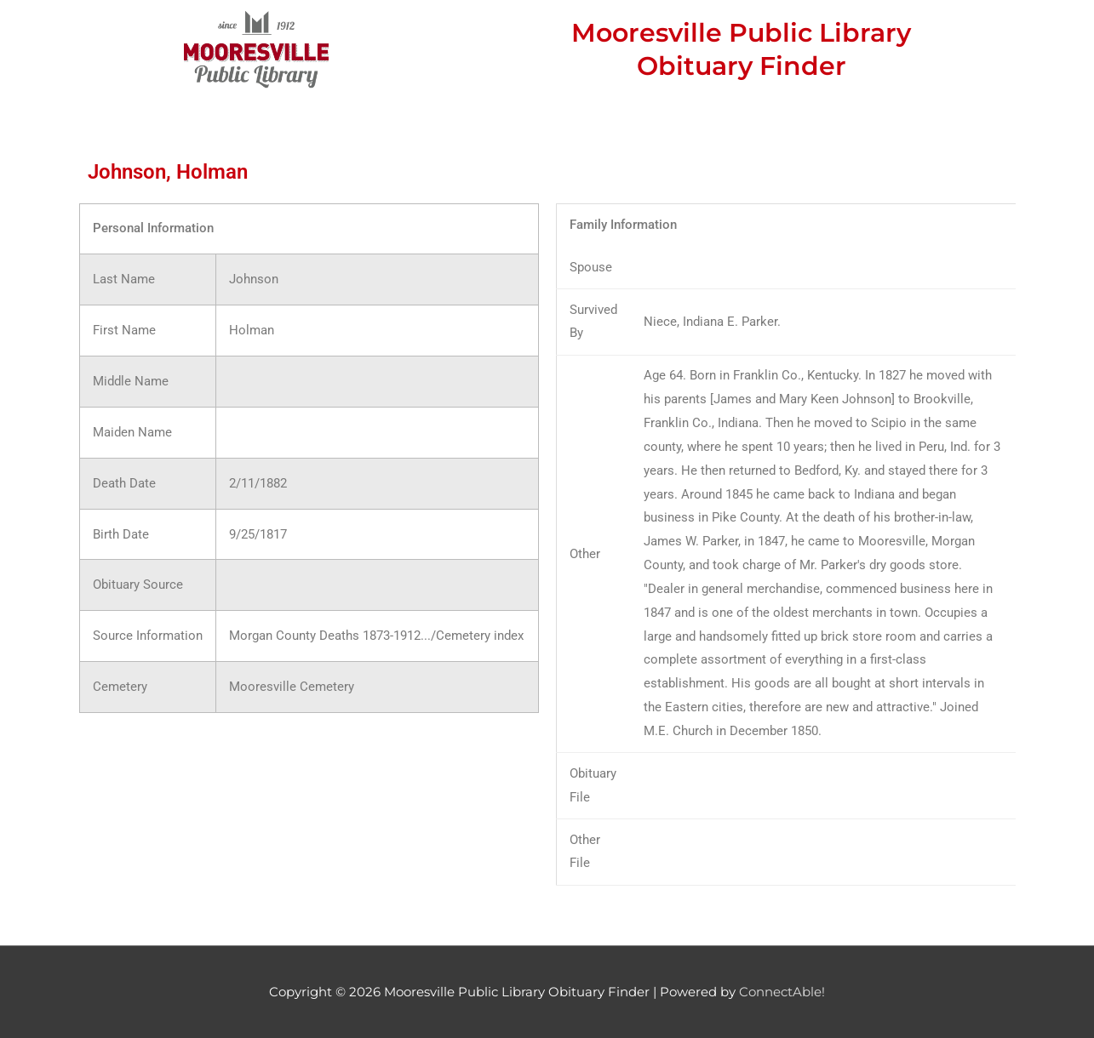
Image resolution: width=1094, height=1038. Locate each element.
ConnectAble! (782, 992)
